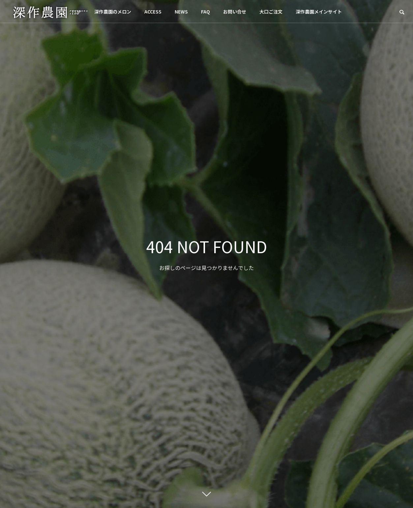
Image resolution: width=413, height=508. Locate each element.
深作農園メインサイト (319, 11)
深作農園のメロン (112, 11)
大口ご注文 (270, 11)
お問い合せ (234, 11)
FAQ (205, 11)
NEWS (181, 11)
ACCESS (153, 11)
